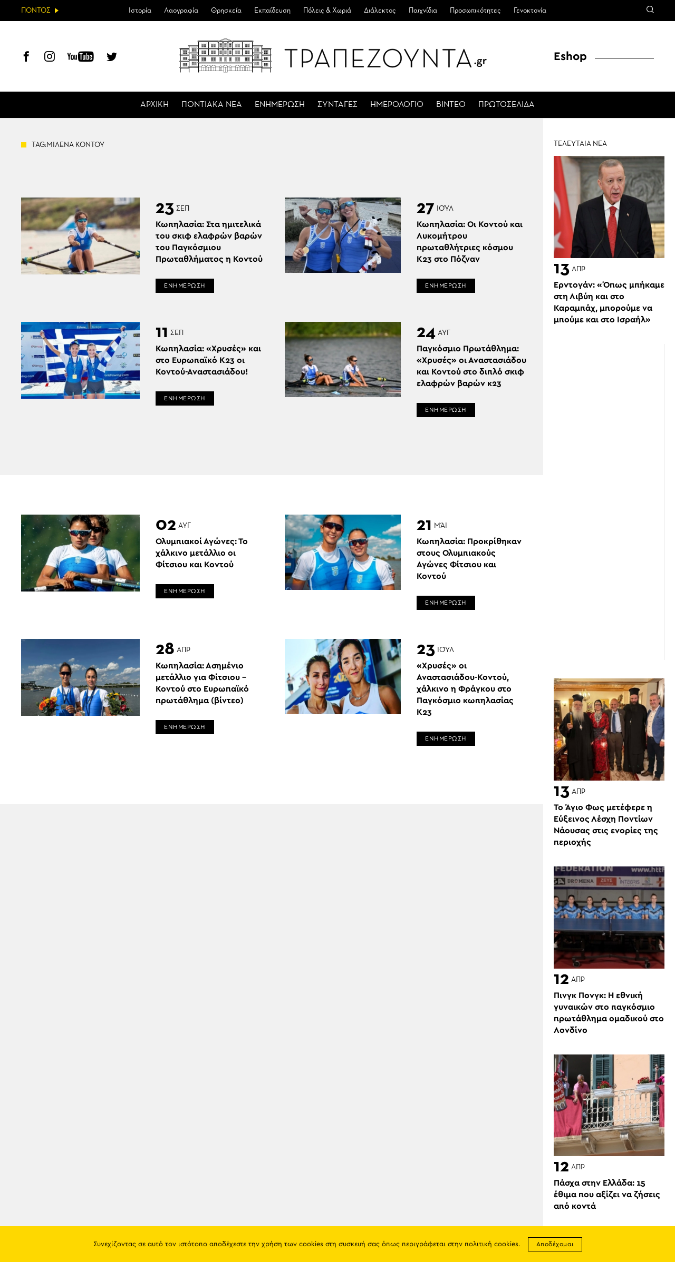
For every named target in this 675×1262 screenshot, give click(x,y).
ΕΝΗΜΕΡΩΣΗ (280, 105)
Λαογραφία (181, 10)
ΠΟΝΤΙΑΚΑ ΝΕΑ (211, 105)
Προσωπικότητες (475, 10)
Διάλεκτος (380, 10)
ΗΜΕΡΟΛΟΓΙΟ (396, 105)
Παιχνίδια (423, 10)
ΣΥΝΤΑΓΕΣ (337, 105)
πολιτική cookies (491, 1244)
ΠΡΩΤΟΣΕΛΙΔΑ (506, 105)
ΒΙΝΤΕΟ (451, 105)
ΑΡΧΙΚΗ (154, 105)
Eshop (570, 56)
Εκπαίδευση (272, 10)
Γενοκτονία (530, 10)
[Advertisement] (614, 502)
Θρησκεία (226, 10)
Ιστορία (140, 10)
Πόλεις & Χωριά (327, 10)
